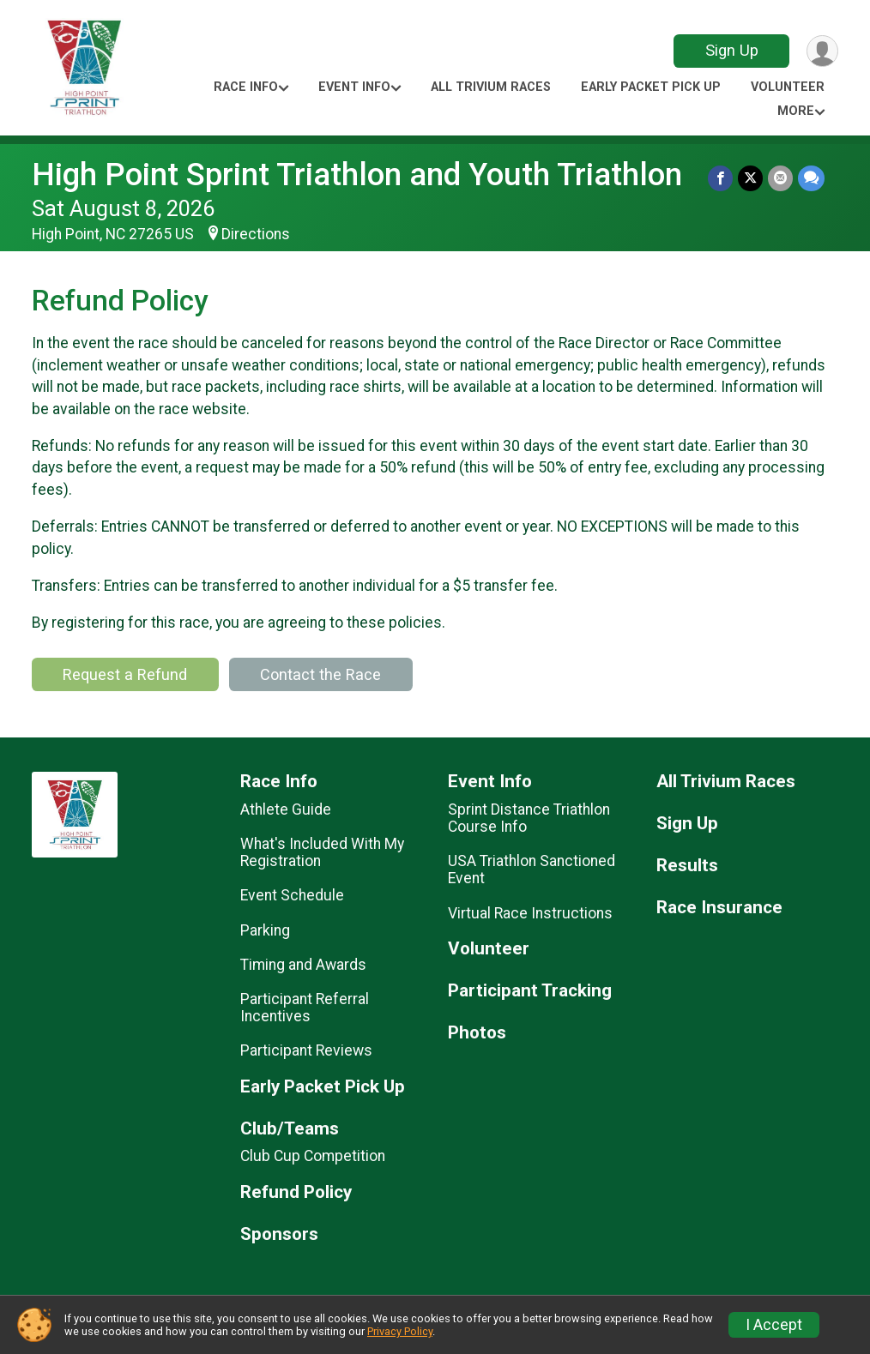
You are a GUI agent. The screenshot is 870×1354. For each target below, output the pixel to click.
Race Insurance (719, 908)
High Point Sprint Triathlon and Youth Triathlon (357, 174)
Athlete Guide (285, 809)
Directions (255, 234)
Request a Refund (125, 674)
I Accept (774, 1324)
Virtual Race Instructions (530, 913)
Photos (477, 1033)
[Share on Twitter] (750, 177)
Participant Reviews (306, 1050)
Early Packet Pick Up (651, 87)
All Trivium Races (491, 87)
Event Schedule (292, 895)
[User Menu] (822, 51)
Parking (265, 930)
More (795, 111)
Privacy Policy (399, 1331)
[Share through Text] (811, 177)
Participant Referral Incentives (304, 1007)
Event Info (354, 87)
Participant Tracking (530, 991)
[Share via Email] (780, 177)
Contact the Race (320, 674)
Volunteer (788, 87)
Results (687, 866)
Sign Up (731, 50)
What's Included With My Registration (322, 852)
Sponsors (279, 1234)
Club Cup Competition (312, 1155)
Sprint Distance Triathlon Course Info (529, 818)
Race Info (246, 87)
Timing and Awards (303, 964)
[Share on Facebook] (720, 177)
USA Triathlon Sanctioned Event (531, 869)
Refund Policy (296, 1192)
